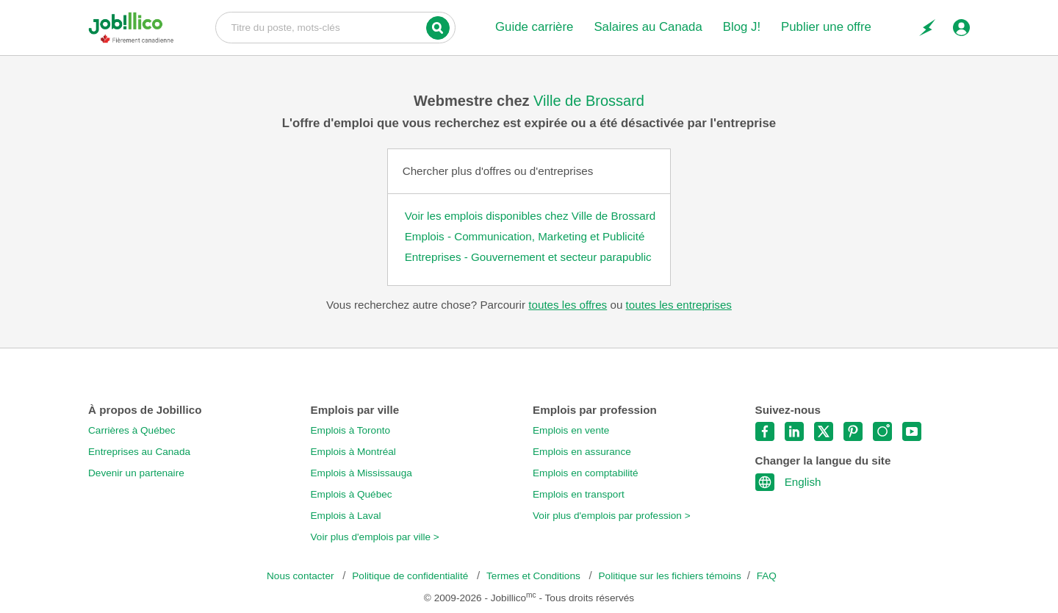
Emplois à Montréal (353, 451)
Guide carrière (534, 27)
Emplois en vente (571, 430)
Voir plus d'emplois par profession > (612, 515)
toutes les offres (567, 304)
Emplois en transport (579, 494)
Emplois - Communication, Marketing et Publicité (525, 236)
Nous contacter (302, 575)
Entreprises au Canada (139, 451)
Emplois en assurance (582, 451)
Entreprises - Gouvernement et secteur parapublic (528, 257)
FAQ (767, 575)
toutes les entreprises (679, 304)
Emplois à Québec (351, 494)
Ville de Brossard (588, 101)
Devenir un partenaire (136, 472)
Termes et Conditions (534, 575)
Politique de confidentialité (411, 575)
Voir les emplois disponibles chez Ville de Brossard (530, 215)
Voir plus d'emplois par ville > (375, 536)
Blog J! (741, 27)
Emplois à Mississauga (361, 472)
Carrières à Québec (132, 430)
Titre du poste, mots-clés (335, 26)
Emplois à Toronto (351, 430)
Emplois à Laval (346, 515)
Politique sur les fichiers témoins (670, 575)
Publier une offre (826, 27)
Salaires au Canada (648, 27)
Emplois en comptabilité (585, 472)
